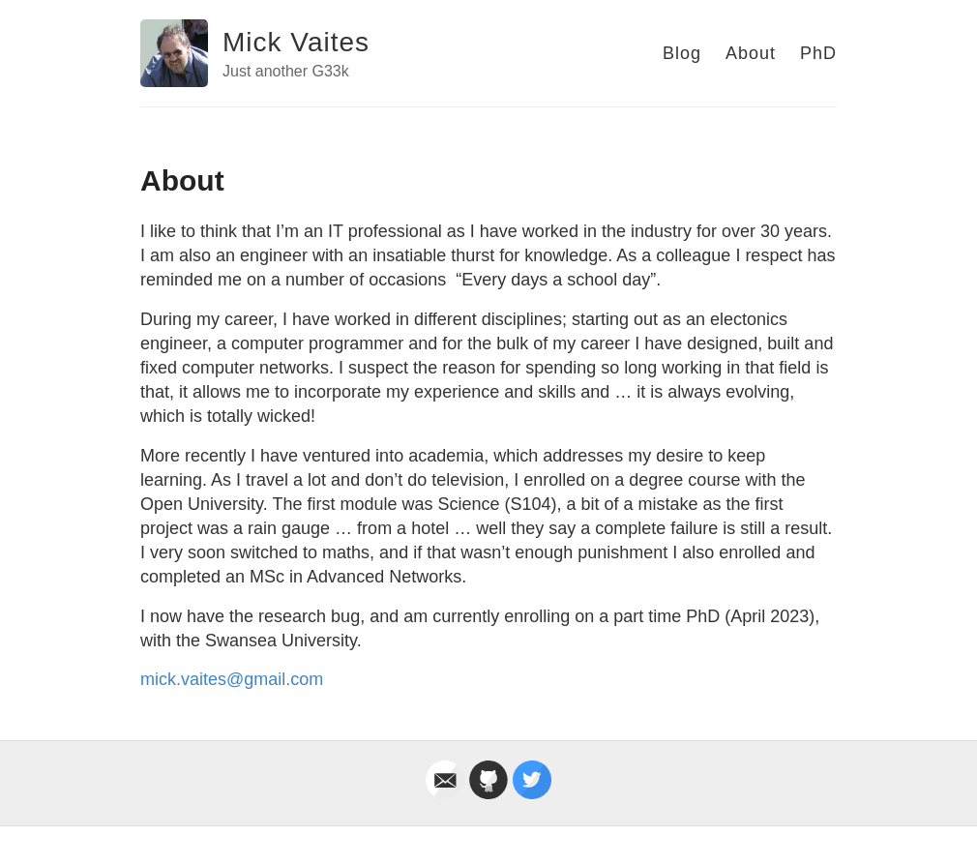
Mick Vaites (296, 42)
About (750, 53)
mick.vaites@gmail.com (231, 679)
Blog (682, 53)
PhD (818, 53)
